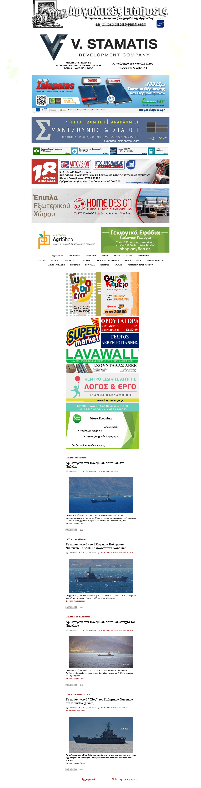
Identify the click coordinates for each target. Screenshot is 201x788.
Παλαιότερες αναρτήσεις (124, 779)
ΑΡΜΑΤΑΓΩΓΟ (105, 471)
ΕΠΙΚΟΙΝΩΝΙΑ (143, 256)
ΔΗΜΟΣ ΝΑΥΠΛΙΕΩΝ (56, 265)
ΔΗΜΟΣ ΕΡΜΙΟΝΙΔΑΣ (155, 261)
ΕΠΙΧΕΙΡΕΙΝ (75, 265)
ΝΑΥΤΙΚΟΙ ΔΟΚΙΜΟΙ (125, 708)
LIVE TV (105, 256)
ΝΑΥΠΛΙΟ (118, 265)
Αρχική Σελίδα (57, 256)
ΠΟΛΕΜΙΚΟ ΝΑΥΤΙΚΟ (126, 553)
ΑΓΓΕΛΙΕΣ (41, 261)
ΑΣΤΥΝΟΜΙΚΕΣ (85, 261)
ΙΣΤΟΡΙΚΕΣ (104, 265)
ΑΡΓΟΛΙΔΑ (69, 261)
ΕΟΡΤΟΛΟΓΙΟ (91, 256)
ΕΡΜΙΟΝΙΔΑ (90, 265)
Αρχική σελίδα (89, 779)
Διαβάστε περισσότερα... (76, 523)
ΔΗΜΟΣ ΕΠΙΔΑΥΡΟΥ (133, 261)
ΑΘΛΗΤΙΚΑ (55, 261)
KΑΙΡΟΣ (129, 256)
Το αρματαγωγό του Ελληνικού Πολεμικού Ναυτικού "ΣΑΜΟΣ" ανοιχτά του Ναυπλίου (96, 546)
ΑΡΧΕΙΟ (117, 256)
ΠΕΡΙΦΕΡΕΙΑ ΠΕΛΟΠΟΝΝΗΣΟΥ (140, 265)
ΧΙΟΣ (83, 711)
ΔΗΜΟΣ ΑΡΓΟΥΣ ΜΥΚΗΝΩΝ (108, 261)
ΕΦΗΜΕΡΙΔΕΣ (74, 256)
